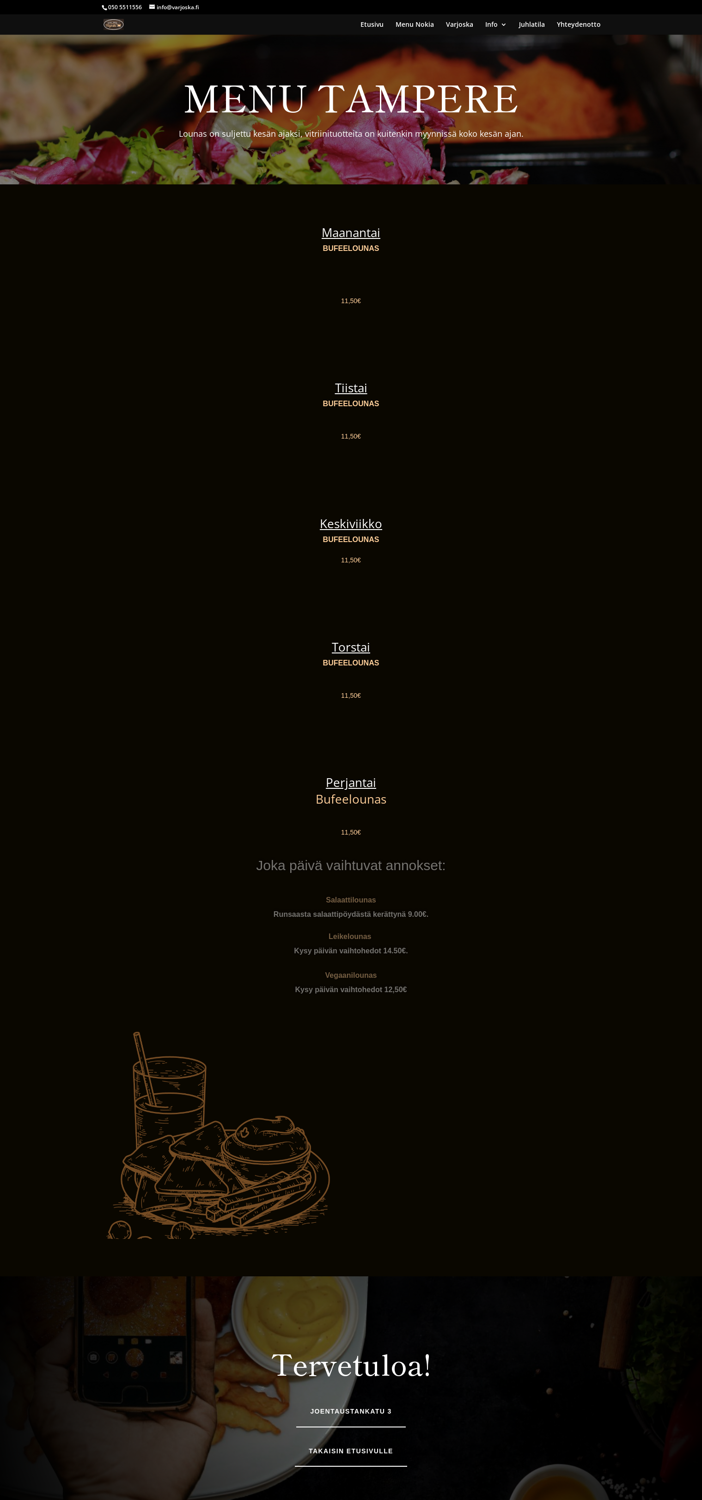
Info (491, 25)
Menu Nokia (415, 25)
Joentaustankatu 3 (350, 1411)
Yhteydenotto (579, 25)
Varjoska (459, 25)
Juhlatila (532, 25)
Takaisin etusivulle (351, 1451)
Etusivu (372, 25)
